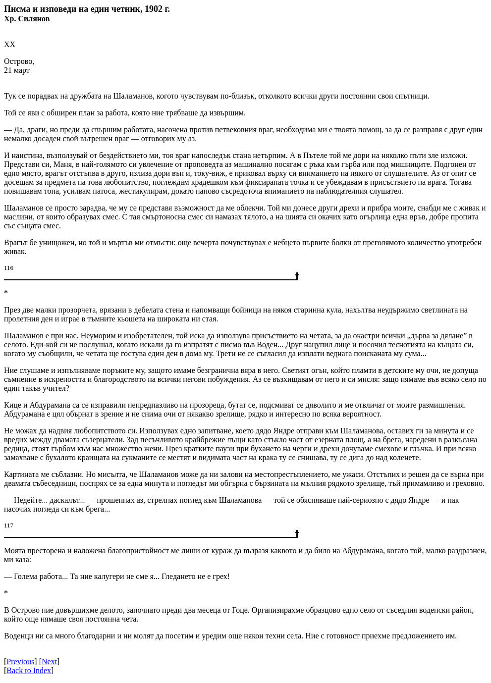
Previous (20, 661)
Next (49, 661)
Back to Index (28, 670)
